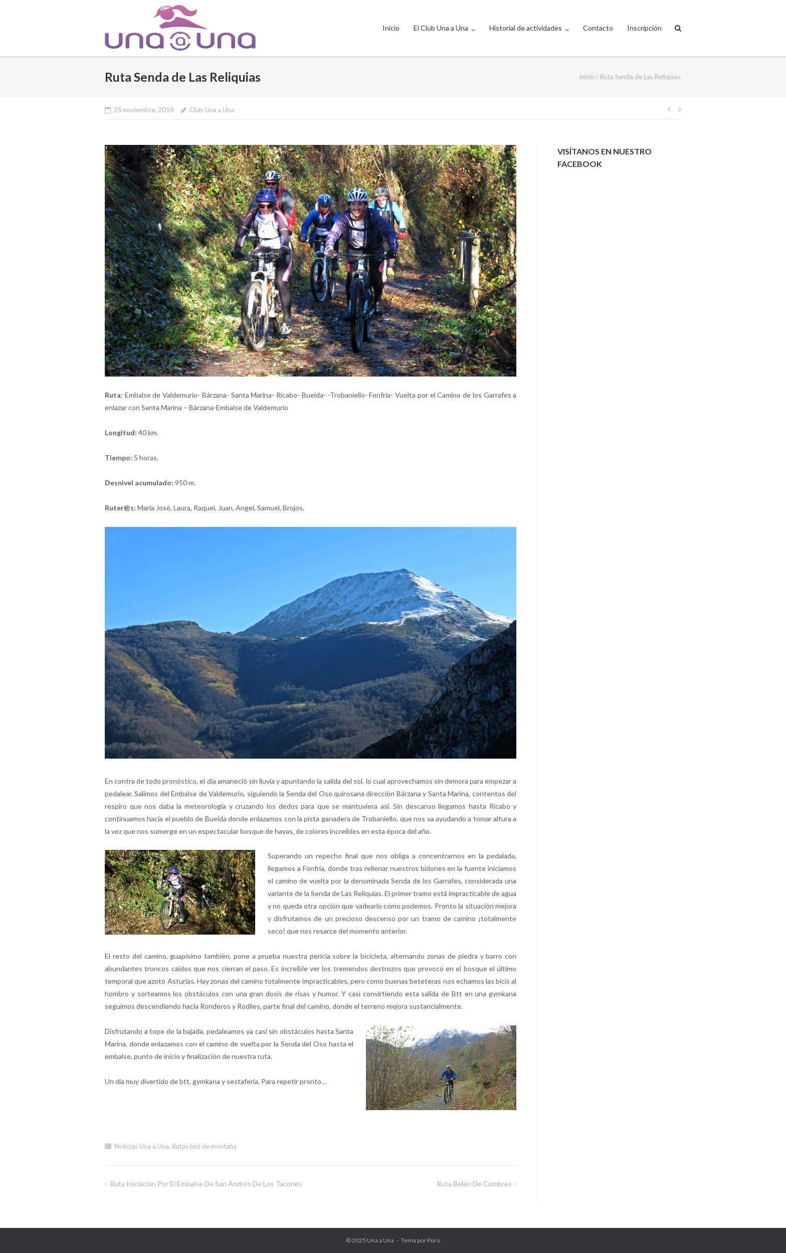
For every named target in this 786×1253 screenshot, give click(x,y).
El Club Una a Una (441, 28)
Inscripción (644, 28)
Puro (433, 1240)
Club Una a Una (211, 110)
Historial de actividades (525, 28)
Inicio (391, 28)
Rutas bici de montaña (204, 1146)
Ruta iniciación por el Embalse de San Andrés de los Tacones (206, 1183)
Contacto (598, 28)
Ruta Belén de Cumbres (474, 1183)
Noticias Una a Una (141, 1146)
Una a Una (380, 1240)
